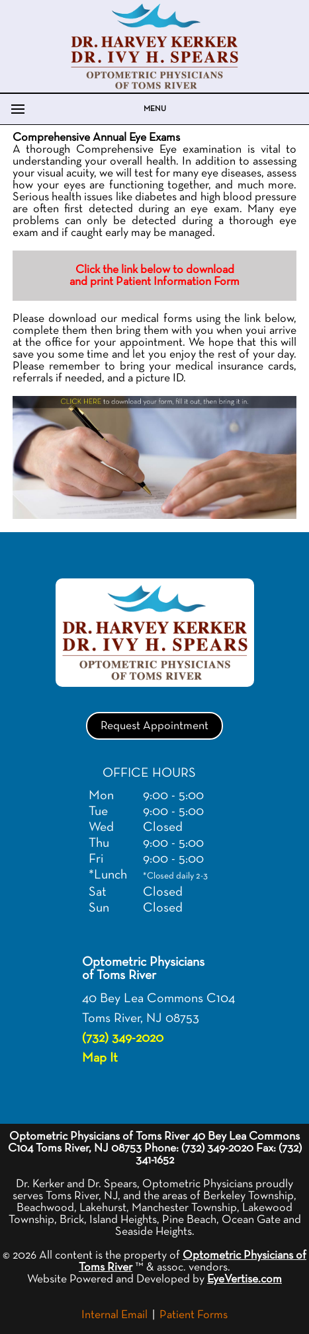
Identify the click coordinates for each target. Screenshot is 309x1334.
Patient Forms (193, 1315)
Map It (100, 1057)
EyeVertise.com (244, 1279)
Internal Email (114, 1315)
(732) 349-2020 (122, 1037)
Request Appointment (154, 726)
